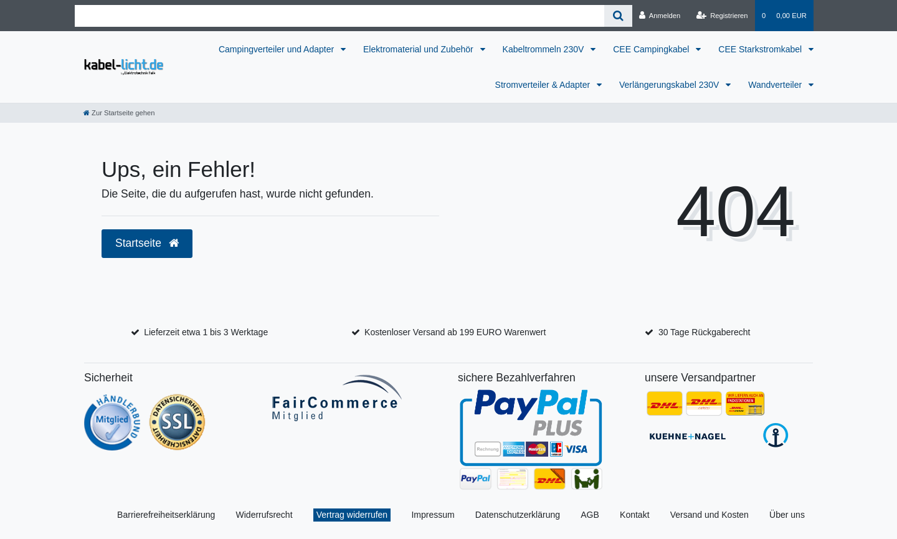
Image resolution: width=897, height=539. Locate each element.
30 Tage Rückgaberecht (704, 332)
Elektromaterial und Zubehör (419, 49)
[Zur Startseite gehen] (118, 113)
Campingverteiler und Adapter (277, 49)
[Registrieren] (721, 15)
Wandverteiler (776, 85)
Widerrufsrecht (264, 515)
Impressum (432, 515)
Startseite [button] (147, 243)
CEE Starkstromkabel (761, 49)
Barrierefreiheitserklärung (166, 515)
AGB (590, 515)
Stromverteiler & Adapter (543, 85)
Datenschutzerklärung (517, 515)
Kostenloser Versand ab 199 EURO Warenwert (455, 332)
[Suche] (618, 16)
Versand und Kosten (709, 515)
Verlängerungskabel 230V (670, 85)
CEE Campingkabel (652, 49)
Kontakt (634, 515)
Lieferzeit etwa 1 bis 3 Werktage (206, 332)
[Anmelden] (660, 15)
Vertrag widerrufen (351, 515)
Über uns (787, 515)
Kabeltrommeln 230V (545, 49)
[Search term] (339, 16)
